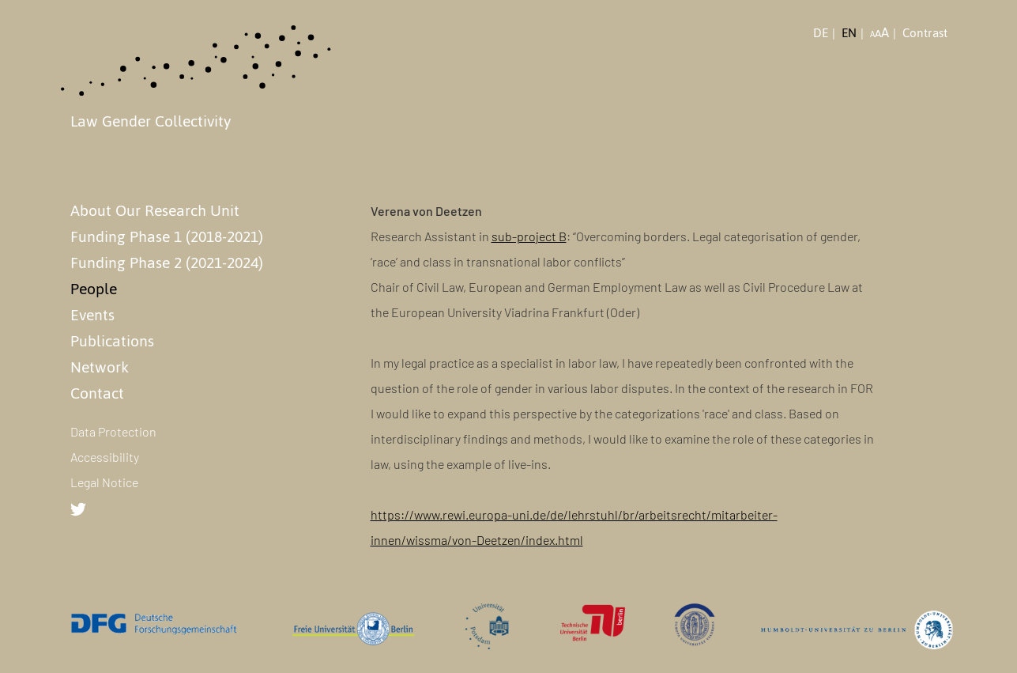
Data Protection (113, 431)
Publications (112, 341)
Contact (97, 393)
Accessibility (104, 456)
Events (92, 315)
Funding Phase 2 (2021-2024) (166, 263)
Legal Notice (104, 482)
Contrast (924, 33)
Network (99, 367)
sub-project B (529, 236)
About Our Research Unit (154, 210)
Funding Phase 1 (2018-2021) (166, 236)
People (93, 289)
